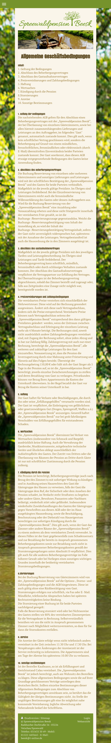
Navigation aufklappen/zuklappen (55, 4)
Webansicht (83, 721)
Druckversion (30, 718)
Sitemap (45, 718)
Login (87, 718)
